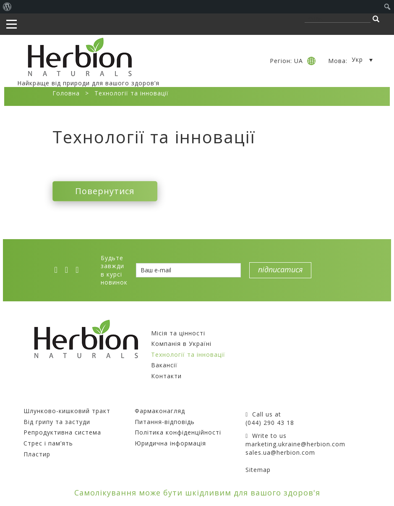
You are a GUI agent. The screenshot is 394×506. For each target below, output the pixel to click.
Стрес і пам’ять (48, 443)
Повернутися (104, 191)
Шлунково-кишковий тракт (66, 411)
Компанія (167, 322)
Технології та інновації (188, 354)
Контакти (166, 376)
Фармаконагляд (160, 411)
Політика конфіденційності (178, 432)
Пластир (36, 454)
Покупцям (152, 400)
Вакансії (164, 365)
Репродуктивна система (62, 432)
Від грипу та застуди (56, 422)
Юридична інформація (170, 443)
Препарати (42, 400)
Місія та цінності (178, 333)
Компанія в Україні (181, 344)
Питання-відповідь (165, 422)
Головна (66, 93)
